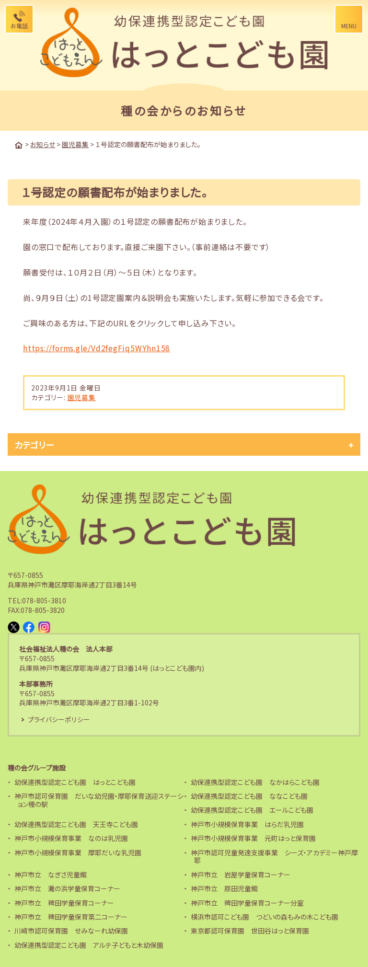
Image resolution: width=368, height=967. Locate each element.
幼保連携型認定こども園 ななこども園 (249, 796)
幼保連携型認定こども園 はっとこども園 (75, 781)
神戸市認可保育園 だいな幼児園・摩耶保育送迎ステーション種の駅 (99, 800)
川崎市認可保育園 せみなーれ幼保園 (71, 930)
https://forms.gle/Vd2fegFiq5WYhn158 (97, 347)
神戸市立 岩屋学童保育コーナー (240, 874)
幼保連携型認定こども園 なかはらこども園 (255, 781)
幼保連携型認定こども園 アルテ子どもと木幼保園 (88, 944)
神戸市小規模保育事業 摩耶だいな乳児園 (77, 852)
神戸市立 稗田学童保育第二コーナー (70, 916)
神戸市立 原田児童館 (224, 888)
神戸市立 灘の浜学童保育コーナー (67, 888)
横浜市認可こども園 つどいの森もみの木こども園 (264, 916)
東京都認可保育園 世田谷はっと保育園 (250, 930)
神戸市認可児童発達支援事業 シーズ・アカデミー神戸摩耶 (274, 856)
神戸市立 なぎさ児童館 (50, 874)
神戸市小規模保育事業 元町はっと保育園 (253, 838)
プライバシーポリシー (59, 719)
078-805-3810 (44, 600)
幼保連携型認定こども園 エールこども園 (252, 810)
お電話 (19, 26)
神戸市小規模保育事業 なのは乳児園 (71, 838)
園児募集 (82, 397)
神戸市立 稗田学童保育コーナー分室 (247, 902)
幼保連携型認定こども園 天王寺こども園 (76, 824)
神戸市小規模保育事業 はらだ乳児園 (247, 824)
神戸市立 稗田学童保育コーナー (64, 902)
